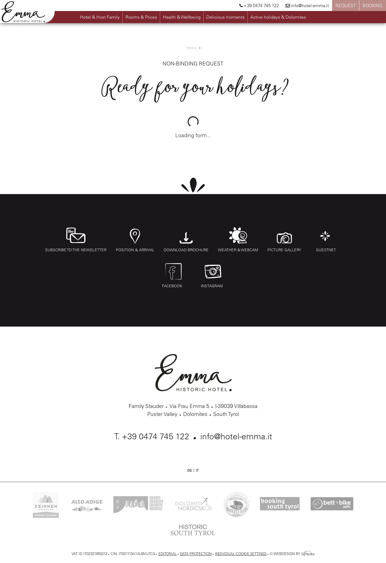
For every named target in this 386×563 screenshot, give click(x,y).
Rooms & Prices (141, 17)
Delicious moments (225, 17)
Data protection (196, 553)
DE (189, 470)
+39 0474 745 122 (259, 5)
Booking (373, 5)
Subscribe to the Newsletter (75, 239)
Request (345, 5)
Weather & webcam (238, 239)
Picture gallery (284, 239)
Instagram (213, 275)
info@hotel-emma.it (307, 5)
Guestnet (326, 239)
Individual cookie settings (241, 553)
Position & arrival (135, 239)
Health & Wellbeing (182, 17)
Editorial (167, 553)
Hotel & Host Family (100, 17)
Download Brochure (186, 239)
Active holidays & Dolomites (278, 17)
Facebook (173, 275)
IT (197, 470)
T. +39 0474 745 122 (151, 436)
